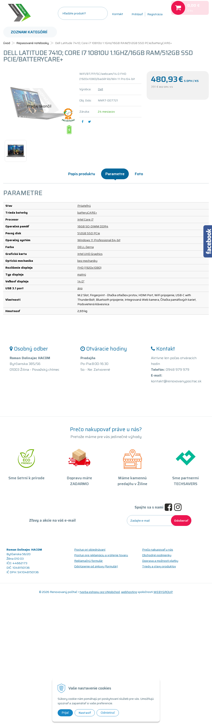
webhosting (129, 592)
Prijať (65, 712)
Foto (139, 174)
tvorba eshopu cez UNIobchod (100, 592)
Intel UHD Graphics (90, 253)
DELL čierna (85, 247)
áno (80, 288)
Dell (100, 89)
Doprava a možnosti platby (160, 560)
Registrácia (155, 14)
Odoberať (181, 520)
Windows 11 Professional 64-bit (98, 240)
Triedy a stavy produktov (159, 566)
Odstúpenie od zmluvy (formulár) (96, 566)
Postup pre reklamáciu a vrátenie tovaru (101, 555)
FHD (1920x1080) (89, 267)
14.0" (80, 281)
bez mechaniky (87, 260)
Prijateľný (84, 205)
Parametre (114, 174)
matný (81, 274)
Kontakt (117, 14)
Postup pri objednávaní (89, 549)
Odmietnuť (108, 712)
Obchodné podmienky (156, 555)
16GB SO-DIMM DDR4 (92, 226)
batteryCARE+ (87, 212)
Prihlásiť (137, 14)
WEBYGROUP (163, 592)
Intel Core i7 (85, 219)
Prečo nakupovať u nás (157, 549)
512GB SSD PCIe (88, 233)
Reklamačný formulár (88, 560)
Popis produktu (81, 174)
